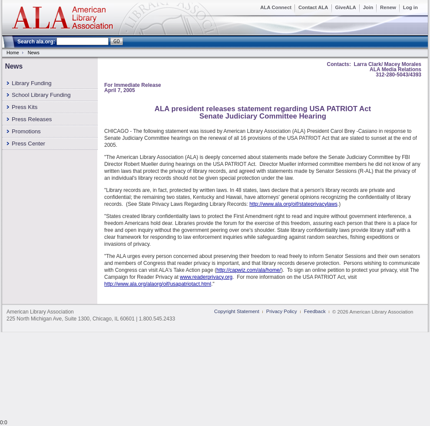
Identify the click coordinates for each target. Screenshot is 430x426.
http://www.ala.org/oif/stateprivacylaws (293, 204)
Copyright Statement (236, 311)
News (34, 52)
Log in (410, 7)
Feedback (315, 311)
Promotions (26, 131)
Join (368, 7)
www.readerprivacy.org (206, 277)
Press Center (28, 143)
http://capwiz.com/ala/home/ (248, 270)
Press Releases (32, 119)
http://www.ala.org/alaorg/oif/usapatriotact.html (157, 284)
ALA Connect (275, 7)
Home (13, 52)
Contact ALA (313, 7)
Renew (388, 7)
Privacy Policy (281, 311)
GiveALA (345, 7)
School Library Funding (41, 95)
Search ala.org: (36, 42)
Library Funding (32, 83)
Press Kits (24, 107)
